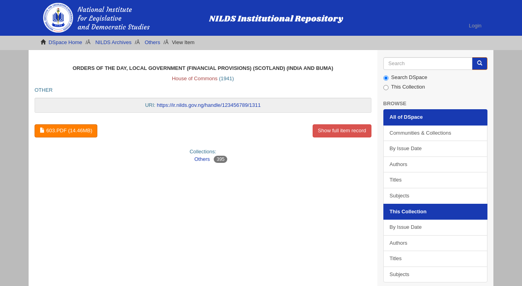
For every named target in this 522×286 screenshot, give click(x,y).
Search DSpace (405, 77)
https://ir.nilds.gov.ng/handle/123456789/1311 (209, 105)
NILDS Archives (113, 42)
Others (152, 42)
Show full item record (342, 130)
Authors (399, 164)
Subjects (400, 196)
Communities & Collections (420, 133)
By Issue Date (406, 148)
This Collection (404, 87)
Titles (396, 180)
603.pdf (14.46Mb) (66, 130)
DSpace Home (65, 42)
